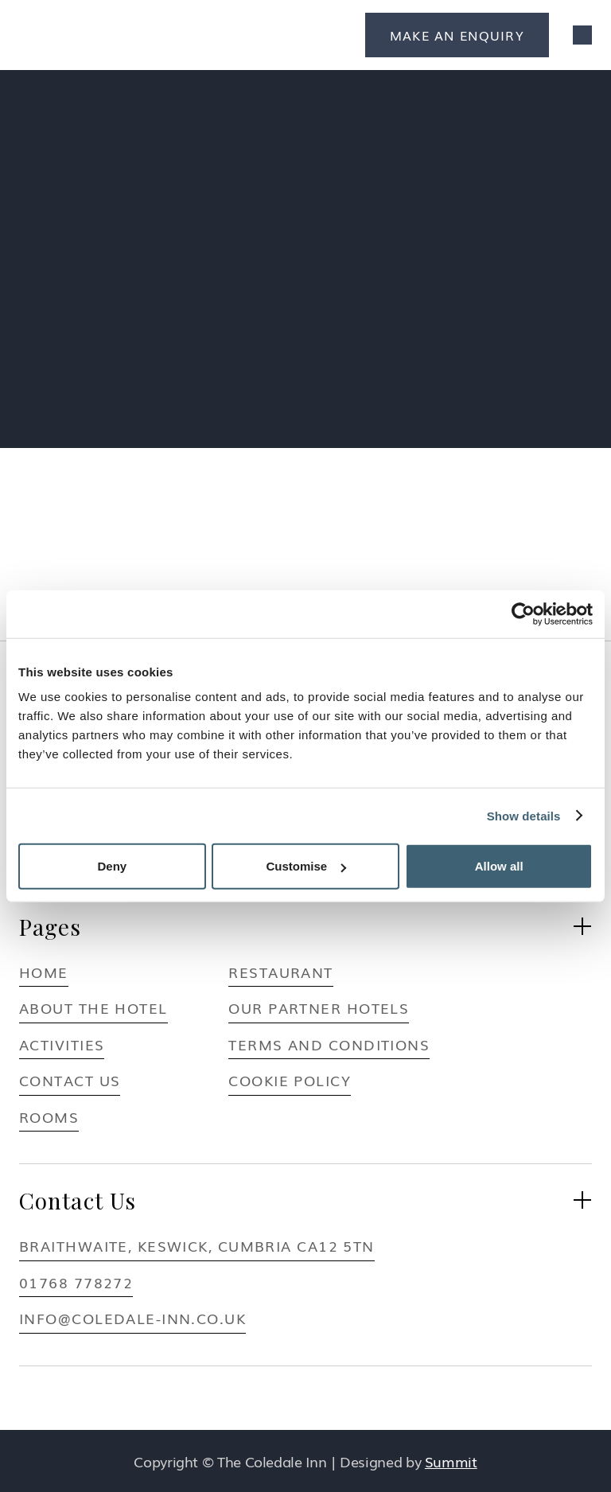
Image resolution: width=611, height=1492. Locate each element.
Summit (451, 1461)
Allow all (499, 866)
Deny (111, 866)
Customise (306, 866)
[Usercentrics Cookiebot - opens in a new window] (523, 613)
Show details (524, 815)
